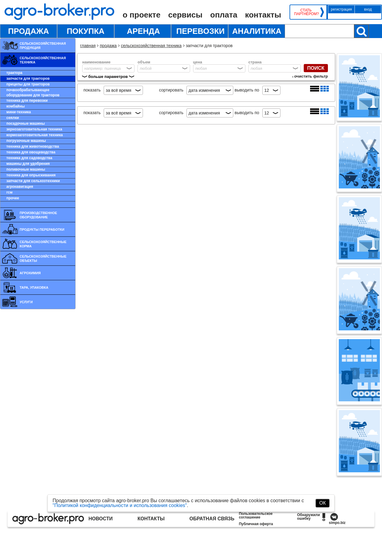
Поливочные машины (25, 169)
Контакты (263, 14)
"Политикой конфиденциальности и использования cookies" (120, 505)
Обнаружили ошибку (308, 517)
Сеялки (12, 118)
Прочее (12, 198)
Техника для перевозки (27, 100)
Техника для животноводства (32, 146)
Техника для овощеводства (30, 152)
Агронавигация (19, 187)
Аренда (143, 31)
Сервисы (185, 14)
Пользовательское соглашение (256, 515)
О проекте (141, 14)
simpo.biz (337, 523)
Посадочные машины (25, 123)
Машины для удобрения (28, 164)
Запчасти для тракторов (28, 78)
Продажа (28, 31)
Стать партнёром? (306, 12)
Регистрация (341, 9)
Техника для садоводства (29, 158)
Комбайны (15, 106)
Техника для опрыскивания (31, 175)
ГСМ (9, 192)
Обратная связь (212, 518)
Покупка (86, 31)
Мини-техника (18, 112)
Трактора (14, 73)
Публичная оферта (256, 524)
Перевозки (200, 31)
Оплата (224, 14)
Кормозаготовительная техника (34, 135)
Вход (368, 9)
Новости (101, 518)
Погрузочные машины (26, 141)
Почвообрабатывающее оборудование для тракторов (33, 92)
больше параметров (108, 76)
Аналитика (256, 31)
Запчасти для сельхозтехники (33, 181)
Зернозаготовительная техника (34, 129)
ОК (322, 503)
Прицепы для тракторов (28, 84)
